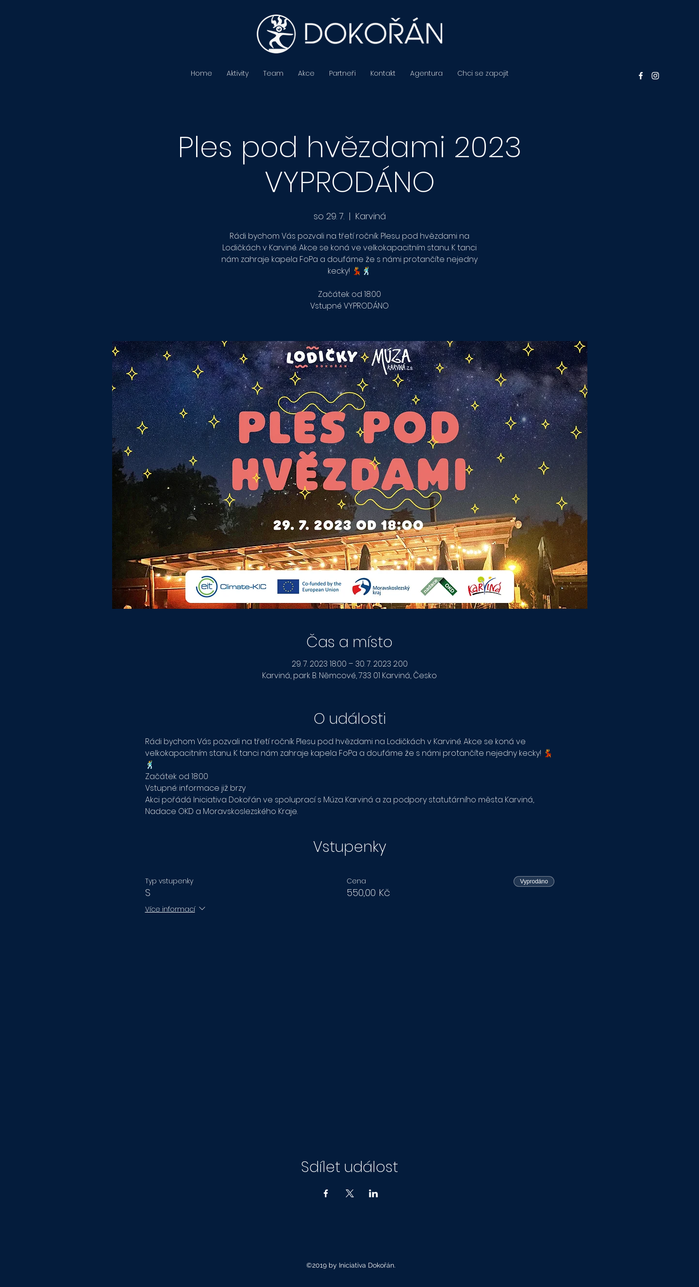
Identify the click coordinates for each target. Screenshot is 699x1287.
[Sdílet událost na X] (349, 1193)
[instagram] (655, 76)
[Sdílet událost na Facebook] (326, 1193)
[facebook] (641, 76)
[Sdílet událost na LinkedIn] (373, 1193)
